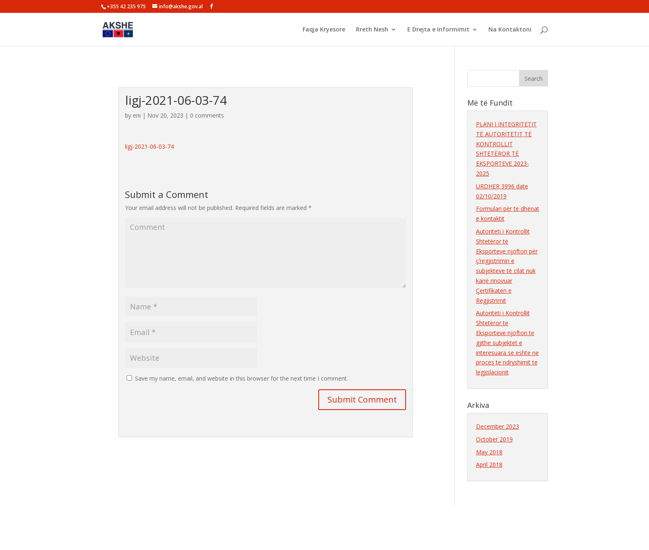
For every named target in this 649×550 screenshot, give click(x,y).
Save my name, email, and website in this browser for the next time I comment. (241, 378)
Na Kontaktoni (509, 30)
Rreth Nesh (372, 30)
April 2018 (489, 464)
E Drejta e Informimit (438, 30)
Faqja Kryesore (324, 30)
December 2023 (497, 426)
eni (137, 115)
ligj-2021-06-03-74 (149, 146)
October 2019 (494, 439)
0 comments (207, 115)
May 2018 (489, 452)
